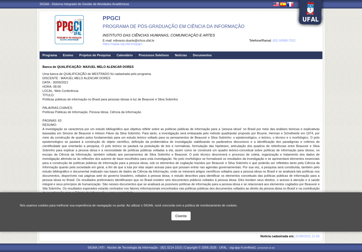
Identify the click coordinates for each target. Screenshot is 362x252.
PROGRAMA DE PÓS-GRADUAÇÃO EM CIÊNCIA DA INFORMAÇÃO (173, 26)
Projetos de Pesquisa (95, 55)
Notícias (181, 55)
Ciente (181, 216)
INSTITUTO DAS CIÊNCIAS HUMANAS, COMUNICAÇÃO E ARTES (159, 35)
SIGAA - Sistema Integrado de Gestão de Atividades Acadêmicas (84, 4)
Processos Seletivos (154, 55)
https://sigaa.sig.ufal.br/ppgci (122, 44)
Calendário (125, 55)
